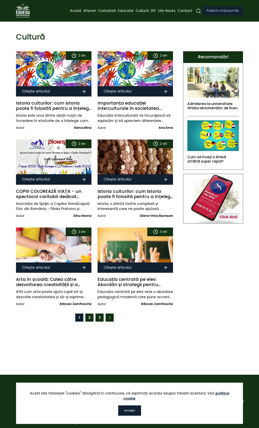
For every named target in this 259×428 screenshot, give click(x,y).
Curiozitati (107, 10)
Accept (129, 410)
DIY (153, 10)
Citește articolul (53, 91)
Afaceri (89, 10)
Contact (184, 10)
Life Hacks (166, 10)
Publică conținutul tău (223, 11)
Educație (126, 10)
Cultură (142, 10)
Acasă (75, 10)
